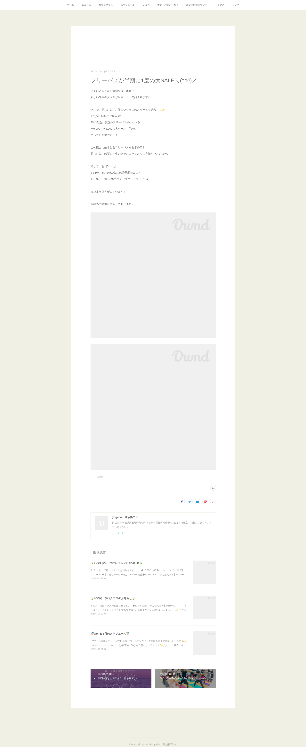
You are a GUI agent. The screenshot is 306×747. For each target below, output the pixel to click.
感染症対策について (196, 5)
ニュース (86, 5)
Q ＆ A (145, 5)
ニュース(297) (97, 477)
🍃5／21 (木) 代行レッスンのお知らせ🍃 (117, 562)
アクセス (219, 5)
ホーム (70, 5)
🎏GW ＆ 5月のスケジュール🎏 (110, 633)
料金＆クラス (106, 5)
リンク (235, 5)
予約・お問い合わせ (167, 5)
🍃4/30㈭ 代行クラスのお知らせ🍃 (113, 598)
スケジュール (128, 5)
